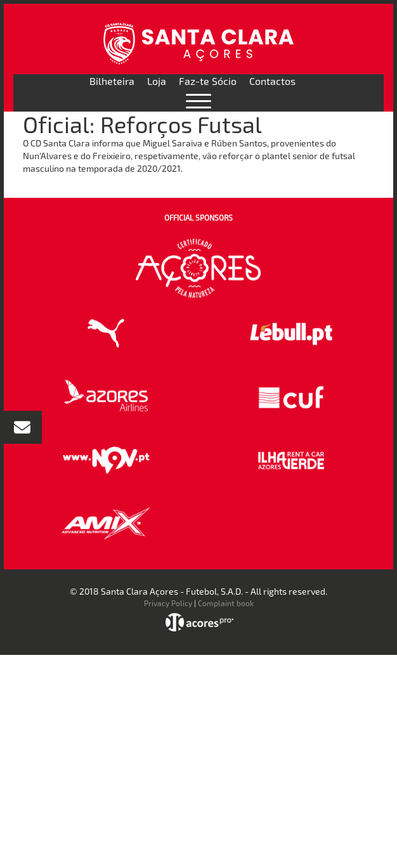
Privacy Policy (168, 602)
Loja (156, 81)
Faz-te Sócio (208, 81)
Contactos (272, 81)
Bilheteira (111, 81)
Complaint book (226, 602)
